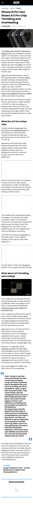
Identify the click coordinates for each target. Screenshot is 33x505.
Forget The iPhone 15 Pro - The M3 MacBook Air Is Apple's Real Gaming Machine (16, 470)
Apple (20, 65)
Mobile (12, 8)
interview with (8, 349)
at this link (24, 235)
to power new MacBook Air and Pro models (16, 92)
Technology (4, 8)
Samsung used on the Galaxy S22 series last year (14, 309)
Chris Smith (6, 26)
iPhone (19, 8)
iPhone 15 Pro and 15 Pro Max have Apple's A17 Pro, (15, 52)
